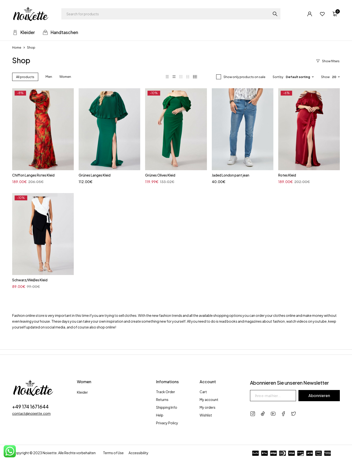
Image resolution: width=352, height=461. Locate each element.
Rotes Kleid (287, 175)
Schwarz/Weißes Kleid (29, 280)
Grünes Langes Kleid (95, 175)
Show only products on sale (244, 77)
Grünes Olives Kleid (160, 175)
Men (49, 77)
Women (65, 77)
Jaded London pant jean (230, 175)
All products (25, 77)
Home (16, 47)
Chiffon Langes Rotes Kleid (33, 175)
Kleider (82, 392)
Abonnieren (319, 395)
